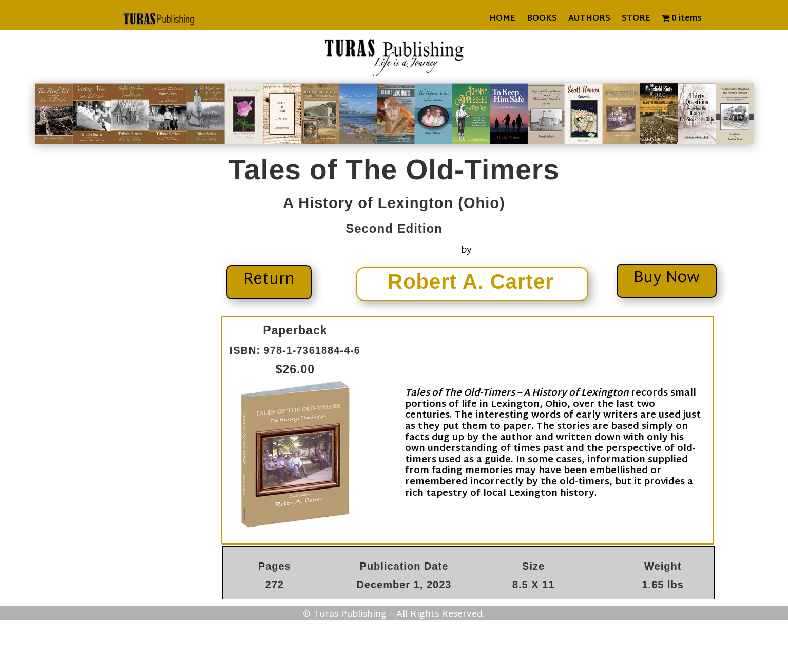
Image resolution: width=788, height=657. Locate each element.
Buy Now (666, 278)
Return (269, 279)
